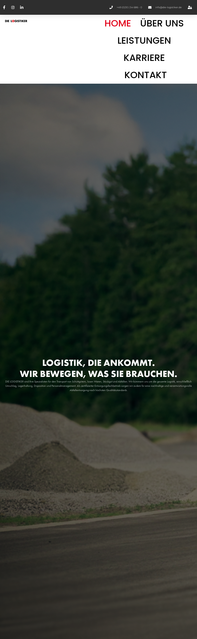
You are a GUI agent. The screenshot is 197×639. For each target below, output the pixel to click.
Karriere (144, 57)
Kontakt (145, 74)
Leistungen (144, 40)
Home (118, 23)
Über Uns (162, 23)
